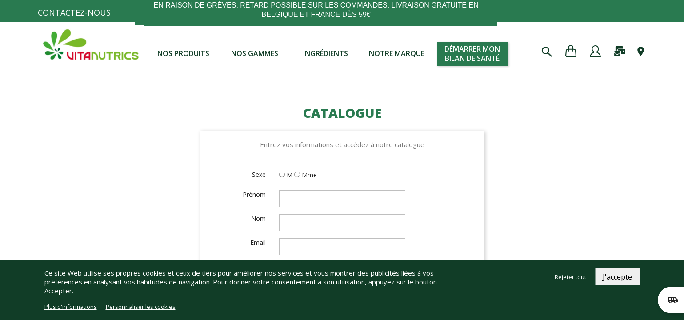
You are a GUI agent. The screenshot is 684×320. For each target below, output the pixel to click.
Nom (258, 218)
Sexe (259, 174)
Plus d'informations (70, 307)
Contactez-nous (74, 12)
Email (258, 242)
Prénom (254, 194)
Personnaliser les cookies (141, 307)
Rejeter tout (570, 277)
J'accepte (617, 277)
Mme (309, 175)
